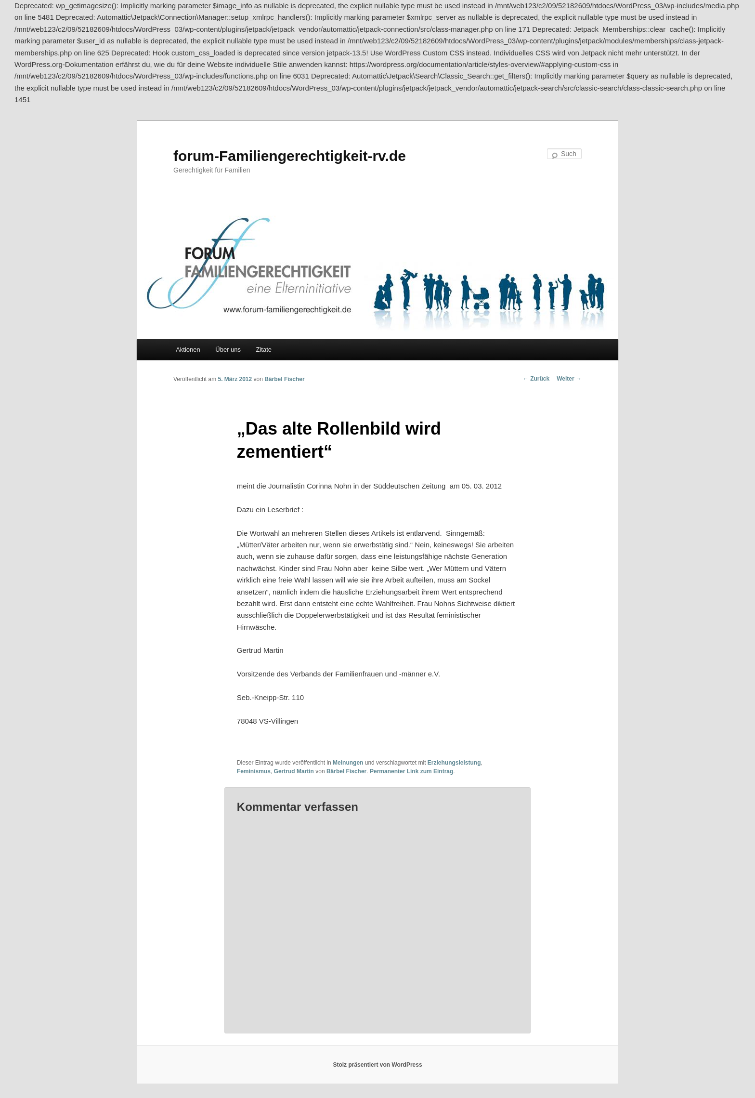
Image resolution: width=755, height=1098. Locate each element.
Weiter (569, 378)
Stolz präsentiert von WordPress (377, 1064)
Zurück (536, 378)
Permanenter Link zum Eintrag (411, 771)
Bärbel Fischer (284, 379)
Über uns (228, 349)
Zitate (264, 349)
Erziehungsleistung (454, 762)
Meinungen (348, 762)
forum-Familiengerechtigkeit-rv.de (289, 156)
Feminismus (254, 771)
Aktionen (188, 349)
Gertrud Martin (294, 771)
